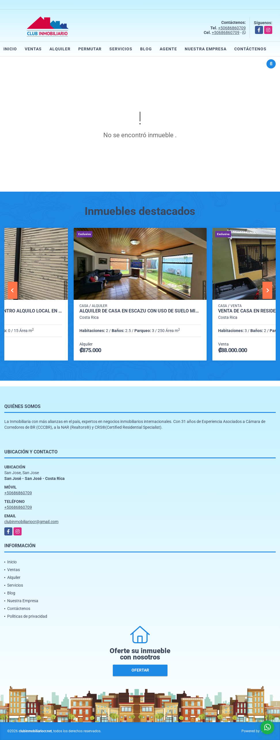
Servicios (120, 49)
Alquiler (60, 49)
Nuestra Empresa (205, 49)
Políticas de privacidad (27, 616)
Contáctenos (250, 49)
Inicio (10, 49)
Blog (146, 49)
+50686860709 (232, 28)
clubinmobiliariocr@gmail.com (31, 521)
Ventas (33, 49)
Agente (168, 49)
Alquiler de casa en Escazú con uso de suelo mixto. (140, 311)
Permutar (90, 49)
